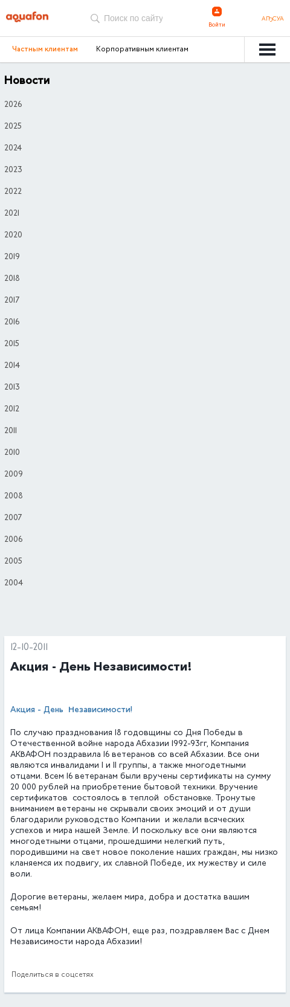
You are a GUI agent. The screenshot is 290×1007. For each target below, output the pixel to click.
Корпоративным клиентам (142, 49)
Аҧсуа (273, 19)
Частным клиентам (45, 49)
